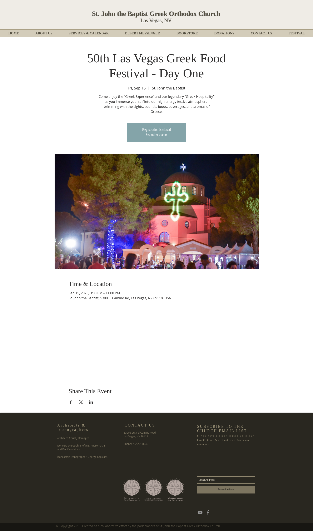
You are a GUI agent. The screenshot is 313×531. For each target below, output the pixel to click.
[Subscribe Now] (226, 489)
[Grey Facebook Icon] (208, 512)
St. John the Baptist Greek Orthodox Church (156, 14)
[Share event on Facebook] (71, 402)
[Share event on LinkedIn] (91, 402)
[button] (43, 33)
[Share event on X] (81, 402)
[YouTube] (200, 512)
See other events (157, 134)
